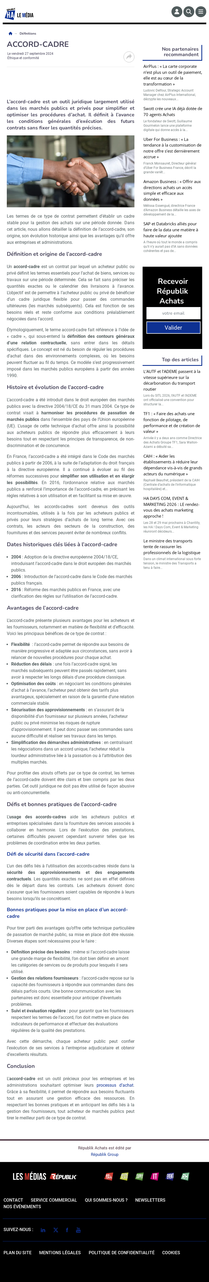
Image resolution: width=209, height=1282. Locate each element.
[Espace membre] (176, 11)
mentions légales (60, 1252)
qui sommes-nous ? (106, 1200)
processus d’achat (115, 1085)
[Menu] (200, 11)
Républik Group (104, 1154)
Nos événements (22, 1206)
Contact (13, 1200)
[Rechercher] (188, 11)
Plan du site (18, 1252)
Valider (173, 327)
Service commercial (54, 1200)
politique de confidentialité (122, 1252)
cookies (171, 1252)
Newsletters (150, 1200)
